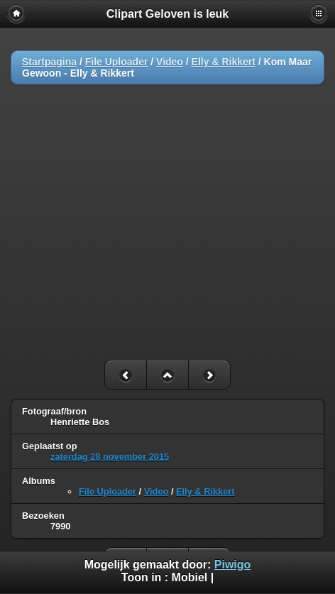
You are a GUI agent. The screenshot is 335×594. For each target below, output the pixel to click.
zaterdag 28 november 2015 (109, 456)
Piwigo (232, 565)
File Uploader (116, 61)
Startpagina (49, 61)
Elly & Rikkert (224, 61)
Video (169, 61)
